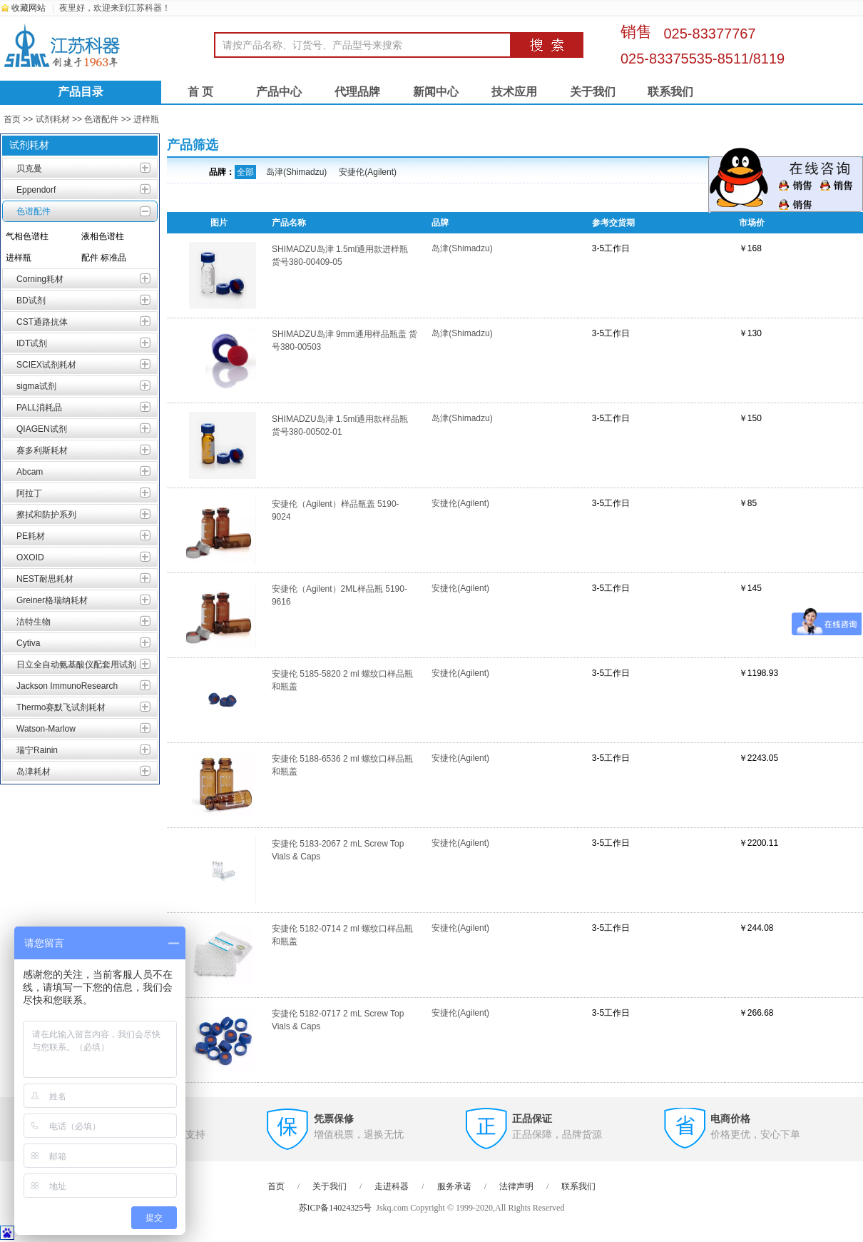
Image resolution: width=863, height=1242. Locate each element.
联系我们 (670, 92)
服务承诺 (454, 1186)
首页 (12, 119)
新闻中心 (436, 92)
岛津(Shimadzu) (296, 172)
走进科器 (391, 1186)
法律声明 (516, 1186)
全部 (245, 172)
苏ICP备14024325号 (335, 1208)
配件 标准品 (103, 258)
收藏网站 (28, 8)
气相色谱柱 (27, 236)
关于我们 (593, 92)
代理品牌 (357, 92)
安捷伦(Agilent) (368, 172)
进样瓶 (146, 119)
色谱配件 (101, 119)
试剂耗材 (53, 119)
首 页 (200, 92)
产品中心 (279, 92)
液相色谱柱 (102, 236)
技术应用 (514, 92)
